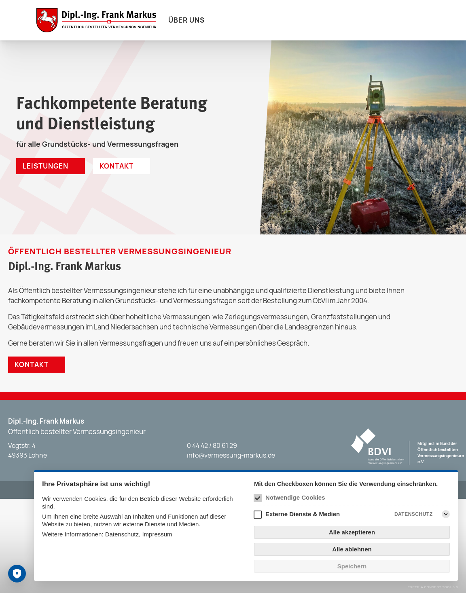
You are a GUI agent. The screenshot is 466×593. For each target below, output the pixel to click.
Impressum (157, 534)
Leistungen (45, 166)
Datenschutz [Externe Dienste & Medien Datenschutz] (413, 514)
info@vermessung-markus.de (231, 455)
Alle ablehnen (352, 549)
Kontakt (116, 166)
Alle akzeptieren (352, 532)
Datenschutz (122, 534)
